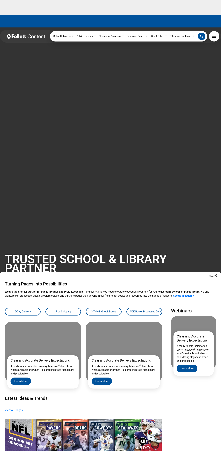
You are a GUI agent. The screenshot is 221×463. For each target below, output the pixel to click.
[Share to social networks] (216, 261)
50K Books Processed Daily (145, 296)
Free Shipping (63, 296)
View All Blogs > (14, 395)
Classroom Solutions (111, 36)
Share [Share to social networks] (212, 261)
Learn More (20, 366)
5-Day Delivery (23, 296)
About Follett (159, 36)
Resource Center (137, 36)
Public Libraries (86, 36)
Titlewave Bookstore (182, 36)
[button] (201, 36)
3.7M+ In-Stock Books (103, 296)
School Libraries (63, 36)
